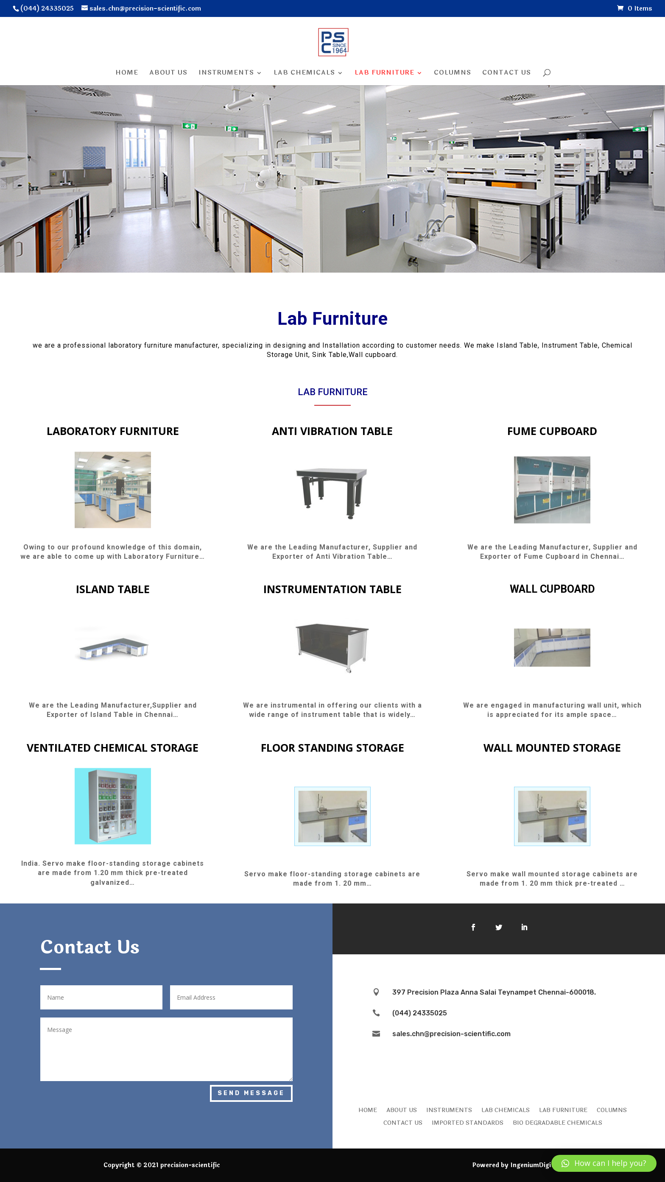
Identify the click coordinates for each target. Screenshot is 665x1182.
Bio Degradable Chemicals (557, 1122)
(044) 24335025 (419, 1013)
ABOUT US (401, 1109)
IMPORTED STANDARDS (467, 1122)
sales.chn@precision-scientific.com (451, 1034)
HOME (367, 1109)
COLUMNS (612, 1109)
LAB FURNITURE (563, 1109)
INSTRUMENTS (449, 1109)
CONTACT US (402, 1122)
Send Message (251, 1093)
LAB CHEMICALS (505, 1109)
